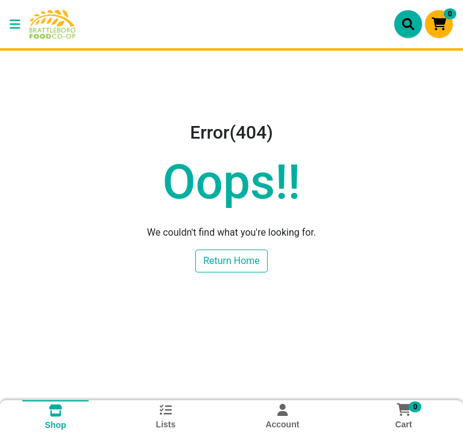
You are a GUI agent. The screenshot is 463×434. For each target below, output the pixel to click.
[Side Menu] (15, 24)
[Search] (408, 24)
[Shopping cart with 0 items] (438, 24)
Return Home (231, 260)
